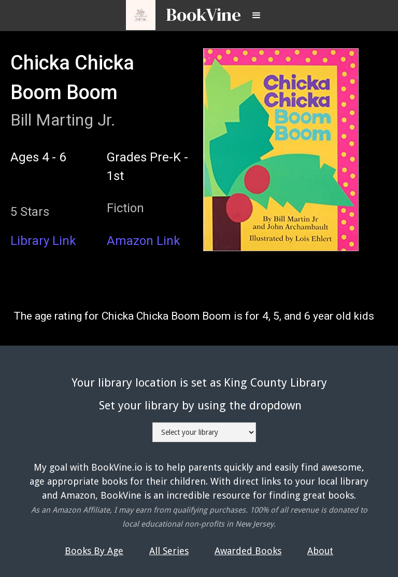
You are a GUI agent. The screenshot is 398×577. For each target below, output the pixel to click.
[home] (198, 10)
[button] (256, 15)
